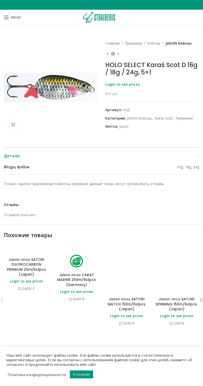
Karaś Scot (164, 118)
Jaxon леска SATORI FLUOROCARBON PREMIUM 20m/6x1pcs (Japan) (26, 267)
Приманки (133, 43)
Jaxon (124, 126)
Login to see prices (122, 84)
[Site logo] (101, 17)
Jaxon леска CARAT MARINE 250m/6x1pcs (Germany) (76, 279)
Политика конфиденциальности (37, 374)
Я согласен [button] (81, 374)
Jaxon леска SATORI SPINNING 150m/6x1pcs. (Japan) (177, 264)
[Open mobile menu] (12, 17)
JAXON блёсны (179, 43)
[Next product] (118, 53)
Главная (112, 43)
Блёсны (153, 43)
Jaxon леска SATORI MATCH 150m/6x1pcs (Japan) (126, 264)
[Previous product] (107, 53)
